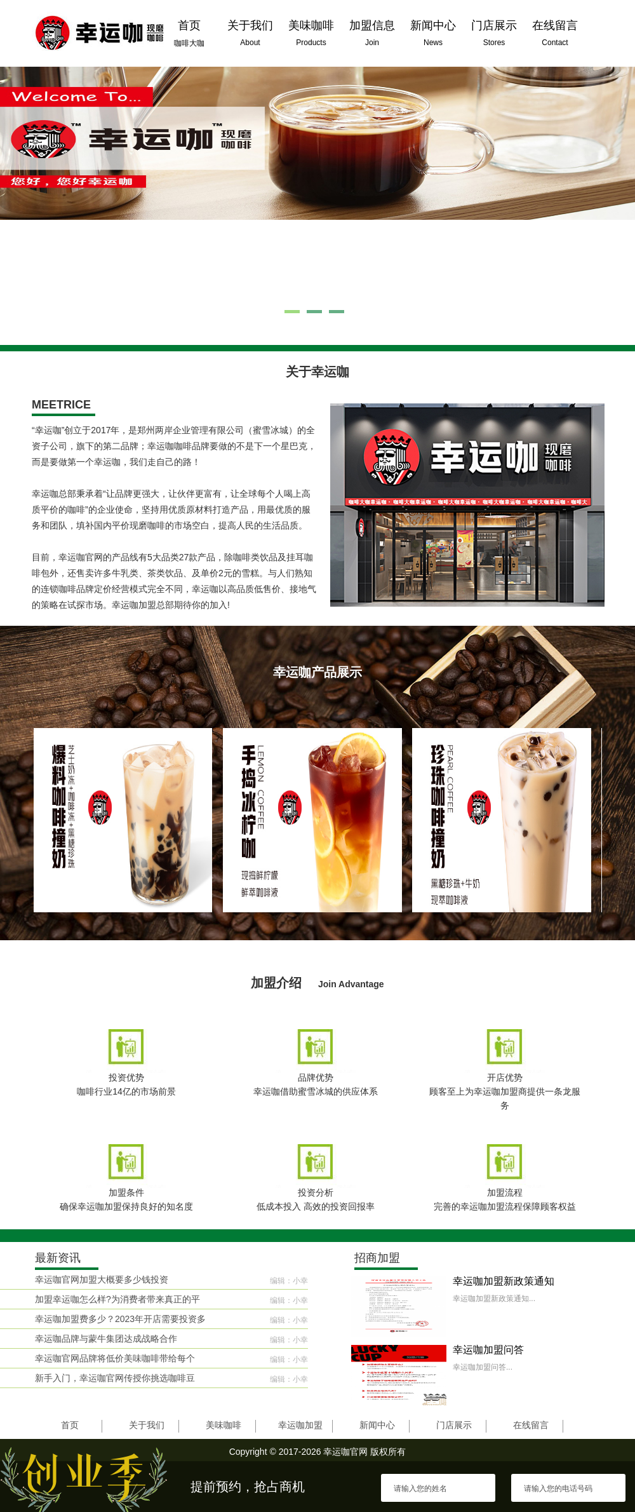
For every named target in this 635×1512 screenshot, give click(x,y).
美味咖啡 (223, 1425)
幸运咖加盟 (300, 1425)
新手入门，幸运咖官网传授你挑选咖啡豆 (115, 1378)
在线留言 (531, 1425)
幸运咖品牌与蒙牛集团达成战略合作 (106, 1338)
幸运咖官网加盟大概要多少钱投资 (101, 1279)
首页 (70, 1425)
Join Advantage (351, 984)
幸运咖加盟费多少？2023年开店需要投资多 (120, 1319)
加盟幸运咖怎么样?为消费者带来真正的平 (117, 1299)
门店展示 (454, 1425)
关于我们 (146, 1425)
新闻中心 (377, 1425)
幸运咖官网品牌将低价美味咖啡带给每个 (115, 1358)
